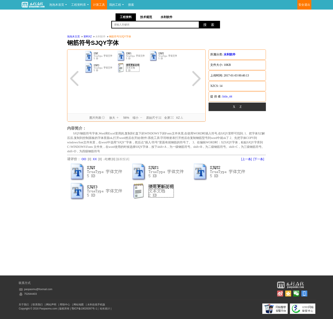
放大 (114, 118)
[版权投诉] (122, 159)
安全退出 (304, 4)
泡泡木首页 (58, 4)
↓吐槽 (107, 159)
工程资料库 (80, 4)
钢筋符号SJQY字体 (120, 36)
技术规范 (146, 17)
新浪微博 (280, 293)
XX (95, 159)
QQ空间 (288, 293)
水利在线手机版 (96, 304)
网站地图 (78, 304)
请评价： (74, 159)
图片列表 (97, 118)
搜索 (131, 4)
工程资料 (126, 17)
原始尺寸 (153, 117)
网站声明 (51, 304)
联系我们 (37, 304)
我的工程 (116, 4)
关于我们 (24, 304)
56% (126, 117)
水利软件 (166, 17)
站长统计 (105, 308)
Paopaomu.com (48, 308)
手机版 (304, 293)
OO (84, 159)
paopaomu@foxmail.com (38, 289)
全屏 (168, 117)
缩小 (138, 118)
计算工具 (99, 4)
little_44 (227, 96)
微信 (296, 293)
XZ (179, 118)
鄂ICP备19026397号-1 (84, 308)
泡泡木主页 (73, 36)
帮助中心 (65, 304)
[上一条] (246, 159)
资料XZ (87, 36)
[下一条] (259, 159)
